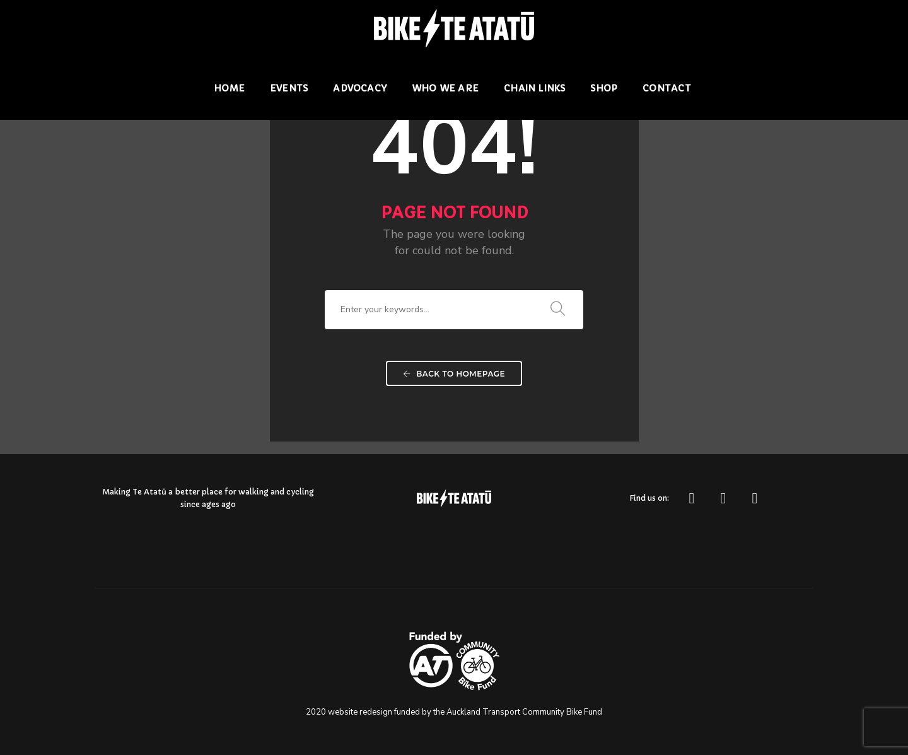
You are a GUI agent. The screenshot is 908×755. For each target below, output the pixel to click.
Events (289, 88)
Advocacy (360, 88)
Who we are (445, 88)
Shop (603, 88)
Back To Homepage (454, 373)
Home (229, 88)
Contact (666, 88)
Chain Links (534, 88)
